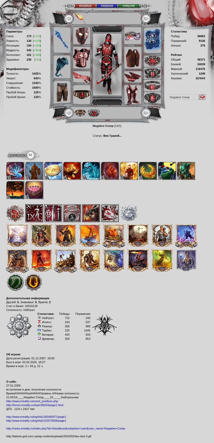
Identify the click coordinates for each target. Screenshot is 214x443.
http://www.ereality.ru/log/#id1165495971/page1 (36, 416)
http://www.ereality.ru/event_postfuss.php (32, 401)
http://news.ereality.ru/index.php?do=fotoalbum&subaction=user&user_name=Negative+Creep (65, 428)
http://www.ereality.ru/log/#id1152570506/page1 (36, 420)
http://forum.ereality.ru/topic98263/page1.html (35, 405)
